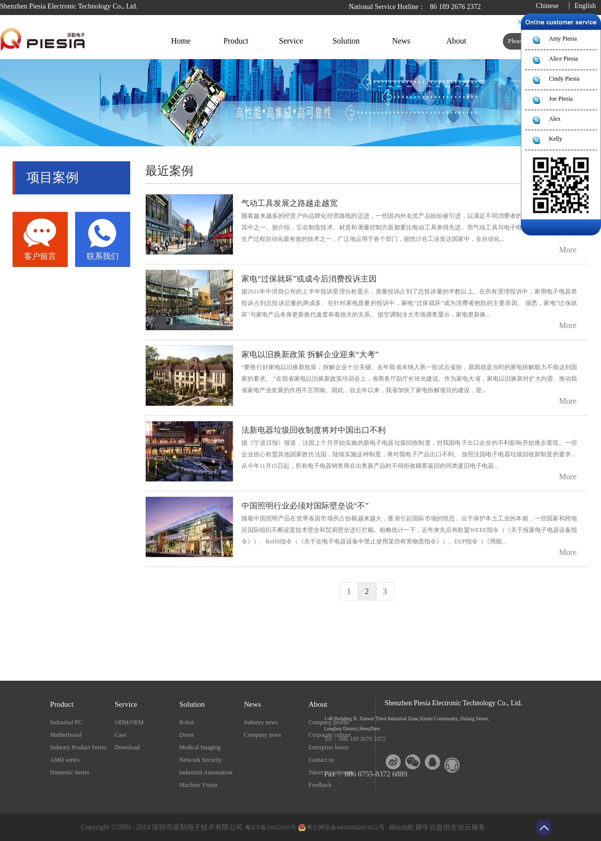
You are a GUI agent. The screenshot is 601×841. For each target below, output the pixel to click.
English (585, 6)
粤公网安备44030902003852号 (346, 827)
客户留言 (40, 256)
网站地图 (399, 827)
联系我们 (103, 256)
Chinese (547, 6)
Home (180, 41)
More (567, 249)
